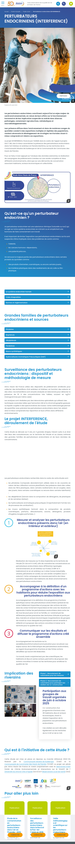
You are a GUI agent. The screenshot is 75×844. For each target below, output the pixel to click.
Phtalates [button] (10, 329)
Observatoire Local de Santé (53, 771)
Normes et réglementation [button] (16, 302)
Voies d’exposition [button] (13, 297)
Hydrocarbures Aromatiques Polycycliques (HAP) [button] (26, 357)
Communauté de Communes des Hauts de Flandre (25, 764)
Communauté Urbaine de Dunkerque (39, 761)
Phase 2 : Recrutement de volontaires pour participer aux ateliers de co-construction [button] (52, 683)
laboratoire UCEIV (63, 766)
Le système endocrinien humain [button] (18, 291)
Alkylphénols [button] (11, 340)
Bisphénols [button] (10, 335)
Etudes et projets (16, 11)
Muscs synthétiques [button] (14, 351)
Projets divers (26, 11)
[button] (64, 3)
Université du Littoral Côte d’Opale (18, 771)
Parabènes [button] (10, 346)
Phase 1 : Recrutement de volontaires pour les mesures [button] (52, 674)
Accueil (6, 11)
